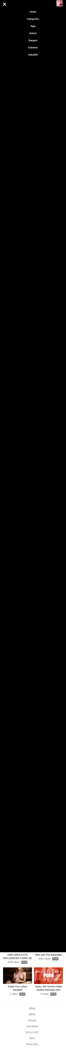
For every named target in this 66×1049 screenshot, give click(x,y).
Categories (33, 19)
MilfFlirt (32, 1014)
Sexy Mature (32, 1026)
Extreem (33, 47)
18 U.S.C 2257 (32, 1032)
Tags (33, 26)
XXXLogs (32, 1020)
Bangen (33, 40)
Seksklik (33, 54)
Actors (33, 33)
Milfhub (32, 1008)
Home (33, 11)
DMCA (32, 1038)
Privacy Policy (32, 1044)
